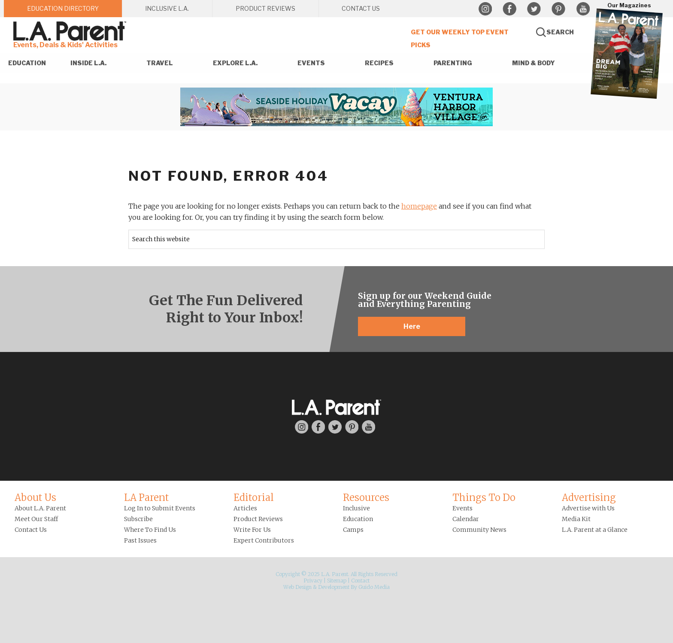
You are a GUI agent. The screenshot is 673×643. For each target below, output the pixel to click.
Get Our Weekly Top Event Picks (460, 38)
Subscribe (138, 519)
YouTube (583, 9)
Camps (353, 530)
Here (411, 326)
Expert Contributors (263, 540)
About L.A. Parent (40, 508)
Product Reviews (258, 519)
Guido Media (374, 587)
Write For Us (252, 530)
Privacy (312, 580)
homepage (419, 206)
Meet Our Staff (36, 519)
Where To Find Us (150, 530)
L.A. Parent (71, 31)
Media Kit (576, 519)
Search (560, 32)
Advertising (589, 497)
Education (358, 519)
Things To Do (483, 497)
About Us (35, 497)
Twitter (534, 9)
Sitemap (336, 580)
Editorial (253, 497)
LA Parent (146, 497)
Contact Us (31, 530)
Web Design (297, 587)
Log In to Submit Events (159, 508)
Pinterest (558, 9)
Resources (366, 497)
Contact (360, 580)
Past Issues (140, 540)
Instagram (485, 9)
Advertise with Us (588, 508)
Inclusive (356, 508)
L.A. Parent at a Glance (595, 530)
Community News (479, 530)
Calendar (465, 519)
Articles (245, 508)
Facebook (509, 9)
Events (462, 508)
